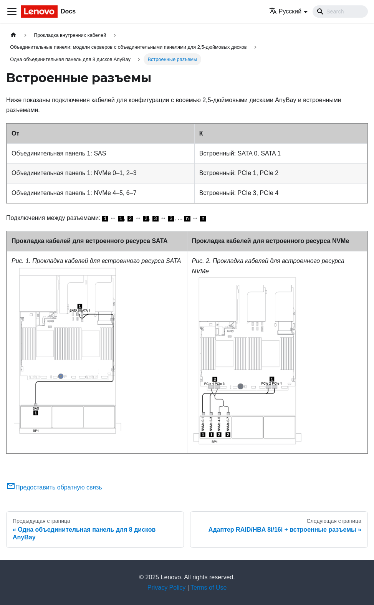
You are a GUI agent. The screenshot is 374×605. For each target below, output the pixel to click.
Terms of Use (208, 587)
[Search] (340, 11)
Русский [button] (285, 11)
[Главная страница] (13, 35)
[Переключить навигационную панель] (12, 11)
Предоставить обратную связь (54, 487)
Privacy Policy (166, 587)
